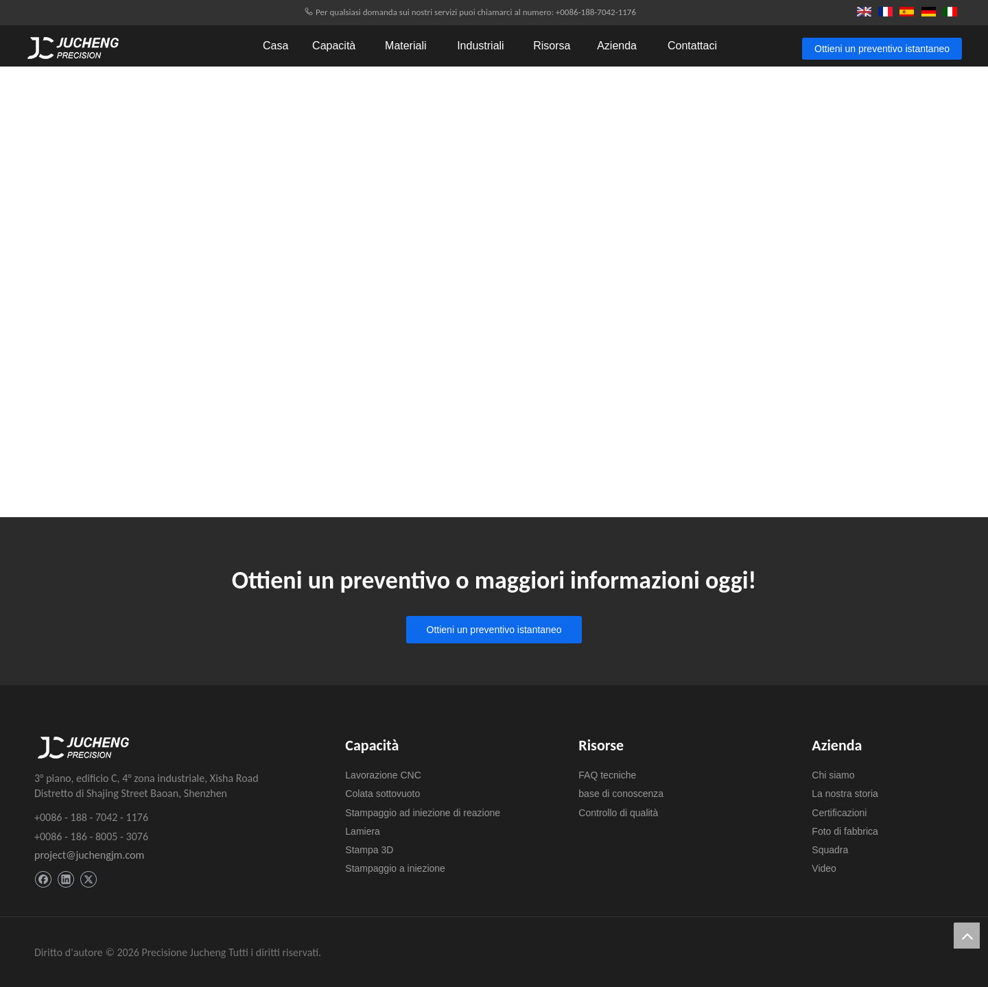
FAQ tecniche (607, 775)
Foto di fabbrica (845, 831)
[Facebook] (42, 879)
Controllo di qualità (618, 812)
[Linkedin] (65, 879)
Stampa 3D (369, 849)
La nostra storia (845, 793)
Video (824, 868)
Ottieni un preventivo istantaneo (882, 48)
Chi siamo (833, 775)
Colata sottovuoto (382, 793)
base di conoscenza (620, 793)
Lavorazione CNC (383, 775)
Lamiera (362, 831)
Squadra (830, 849)
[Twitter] (88, 879)
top (967, 936)
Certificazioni (839, 812)
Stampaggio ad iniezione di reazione (422, 812)
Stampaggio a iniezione (395, 868)
